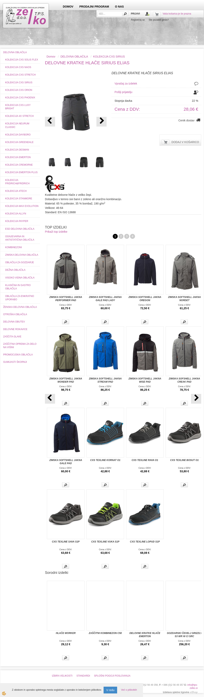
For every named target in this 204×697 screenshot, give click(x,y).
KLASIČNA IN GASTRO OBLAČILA (18, 287)
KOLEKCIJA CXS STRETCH (20, 74)
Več (65, 321)
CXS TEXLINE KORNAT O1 (105, 460)
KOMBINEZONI (13, 247)
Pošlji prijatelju (123, 92)
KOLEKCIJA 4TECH (16, 191)
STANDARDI (83, 675)
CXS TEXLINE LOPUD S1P (145, 541)
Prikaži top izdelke (56, 231)
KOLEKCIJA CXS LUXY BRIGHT (18, 107)
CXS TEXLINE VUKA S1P (105, 541)
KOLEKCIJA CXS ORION (18, 90)
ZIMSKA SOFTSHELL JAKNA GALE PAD (65, 462)
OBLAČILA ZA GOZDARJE (19, 262)
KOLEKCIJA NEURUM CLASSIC (17, 125)
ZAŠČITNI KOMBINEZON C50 (105, 633)
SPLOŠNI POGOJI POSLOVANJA (112, 675)
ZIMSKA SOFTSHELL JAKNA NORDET (184, 299)
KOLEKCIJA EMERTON (18, 157)
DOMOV (68, 6)
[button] (101, 122)
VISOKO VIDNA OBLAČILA (19, 277)
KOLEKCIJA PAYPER (16, 221)
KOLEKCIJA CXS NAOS (18, 67)
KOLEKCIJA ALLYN (15, 213)
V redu (110, 690)
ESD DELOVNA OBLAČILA (19, 229)
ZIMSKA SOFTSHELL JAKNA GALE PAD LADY (105, 299)
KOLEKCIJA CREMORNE (19, 164)
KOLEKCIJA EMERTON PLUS (21, 172)
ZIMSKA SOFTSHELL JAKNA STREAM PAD (105, 380)
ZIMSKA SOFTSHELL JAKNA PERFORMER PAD (65, 299)
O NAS (119, 6)
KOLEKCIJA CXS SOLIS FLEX (21, 59)
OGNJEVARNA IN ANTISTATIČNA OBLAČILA (19, 238)
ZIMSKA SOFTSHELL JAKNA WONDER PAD (65, 380)
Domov (51, 56)
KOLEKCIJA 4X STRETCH (19, 116)
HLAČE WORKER (66, 633)
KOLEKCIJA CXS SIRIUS (18, 82)
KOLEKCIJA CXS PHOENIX (20, 97)
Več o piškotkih (129, 689)
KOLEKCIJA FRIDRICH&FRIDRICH (17, 182)
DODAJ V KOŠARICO (185, 142)
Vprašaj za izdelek (126, 83)
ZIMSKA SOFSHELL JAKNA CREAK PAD (184, 380)
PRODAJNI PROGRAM (94, 6)
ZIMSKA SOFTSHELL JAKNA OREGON (144, 299)
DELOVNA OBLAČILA (74, 56)
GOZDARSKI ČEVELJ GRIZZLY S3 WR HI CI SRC (184, 635)
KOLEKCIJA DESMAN (17, 149)
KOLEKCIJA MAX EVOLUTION (21, 206)
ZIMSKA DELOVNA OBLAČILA (21, 254)
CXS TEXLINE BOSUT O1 (184, 460)
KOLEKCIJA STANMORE (18, 198)
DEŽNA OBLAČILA (15, 270)
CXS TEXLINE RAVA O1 (145, 460)
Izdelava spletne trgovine (176, 692)
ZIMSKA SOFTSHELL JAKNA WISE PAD (144, 380)
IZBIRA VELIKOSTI (62, 675)
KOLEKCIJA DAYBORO (18, 134)
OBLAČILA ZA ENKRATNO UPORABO (19, 298)
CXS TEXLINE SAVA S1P (66, 541)
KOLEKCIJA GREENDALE (19, 142)
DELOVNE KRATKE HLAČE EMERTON (144, 635)
